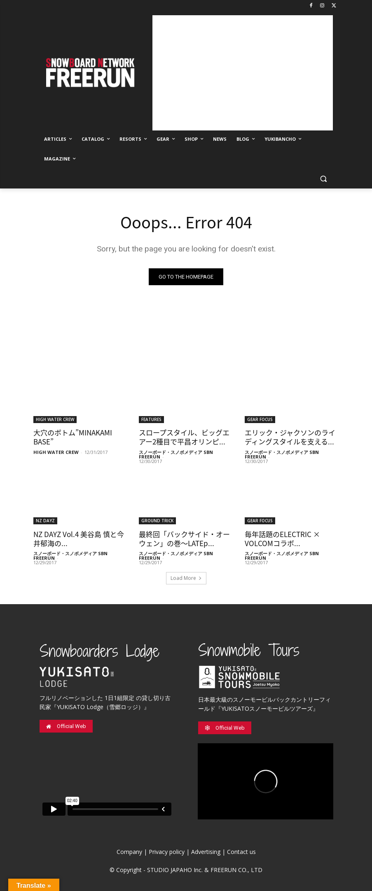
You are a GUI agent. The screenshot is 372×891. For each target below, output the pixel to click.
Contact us (241, 852)
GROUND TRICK (157, 520)
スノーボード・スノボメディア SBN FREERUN (176, 454)
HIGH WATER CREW (55, 419)
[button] (323, 178)
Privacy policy (167, 852)
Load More (186, 578)
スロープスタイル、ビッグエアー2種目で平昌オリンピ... (184, 437)
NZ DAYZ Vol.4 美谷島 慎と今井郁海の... (78, 538)
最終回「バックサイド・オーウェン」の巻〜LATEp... (184, 538)
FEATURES (151, 419)
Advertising (205, 852)
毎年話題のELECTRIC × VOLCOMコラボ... (282, 538)
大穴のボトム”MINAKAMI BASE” (72, 437)
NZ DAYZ (45, 520)
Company (129, 852)
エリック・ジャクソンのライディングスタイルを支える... (290, 437)
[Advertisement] (242, 72)
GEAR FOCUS (260, 419)
